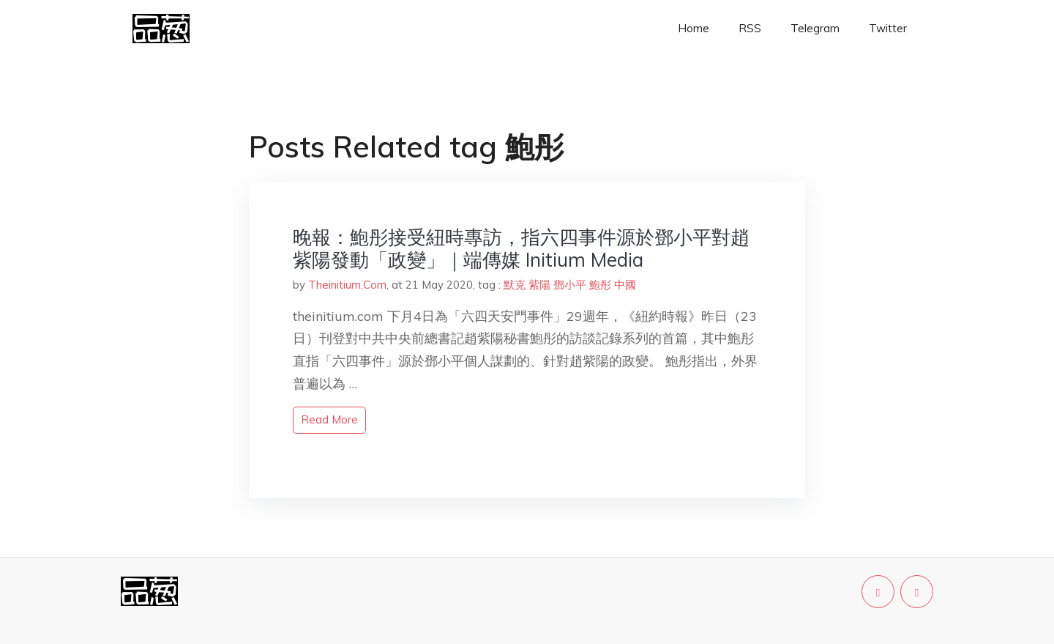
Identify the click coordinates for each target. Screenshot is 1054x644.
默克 (515, 285)
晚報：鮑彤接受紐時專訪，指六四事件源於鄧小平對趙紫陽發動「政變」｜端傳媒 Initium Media (521, 248)
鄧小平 (569, 285)
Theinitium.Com (347, 285)
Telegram (815, 28)
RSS (750, 28)
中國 (625, 285)
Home (693, 28)
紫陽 (539, 285)
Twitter (888, 28)
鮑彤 (600, 285)
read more (329, 419)
